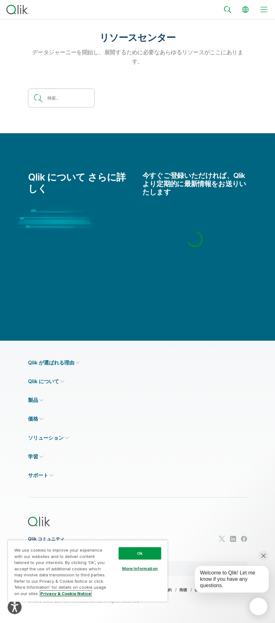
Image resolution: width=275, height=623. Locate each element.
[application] (258, 606)
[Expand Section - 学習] (36, 457)
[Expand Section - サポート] (41, 475)
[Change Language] (245, 9)
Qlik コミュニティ (46, 538)
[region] (88, 571)
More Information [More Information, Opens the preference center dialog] (140, 568)
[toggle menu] (264, 9)
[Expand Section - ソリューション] (48, 438)
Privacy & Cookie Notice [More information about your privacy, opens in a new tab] (65, 593)
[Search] (227, 9)
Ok (140, 553)
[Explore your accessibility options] (15, 607)
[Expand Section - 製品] (36, 400)
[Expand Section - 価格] (36, 419)
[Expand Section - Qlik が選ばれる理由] (54, 363)
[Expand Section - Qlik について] (46, 381)
